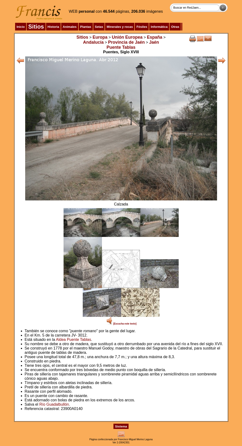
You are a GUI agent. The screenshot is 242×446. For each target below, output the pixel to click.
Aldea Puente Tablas (73, 340)
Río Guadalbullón (54, 404)
